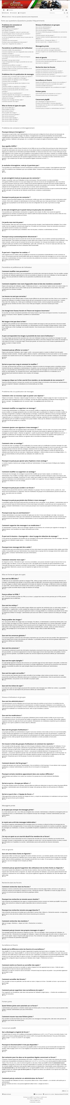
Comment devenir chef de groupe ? (45, 35)
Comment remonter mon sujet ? (10, 101)
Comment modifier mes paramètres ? (12, 50)
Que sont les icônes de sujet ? (10, 121)
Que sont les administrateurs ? (44, 27)
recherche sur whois (36, 1061)
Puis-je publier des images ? (9, 112)
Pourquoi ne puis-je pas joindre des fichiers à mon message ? (15, 90)
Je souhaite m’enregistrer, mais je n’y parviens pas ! (15, 32)
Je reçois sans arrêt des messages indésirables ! (48, 50)
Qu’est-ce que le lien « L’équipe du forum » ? (47, 42)
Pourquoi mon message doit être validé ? (13, 100)
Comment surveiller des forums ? (44, 85)
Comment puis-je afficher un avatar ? (11, 65)
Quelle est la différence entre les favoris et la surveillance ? (51, 82)
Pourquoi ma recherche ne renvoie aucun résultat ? (49, 71)
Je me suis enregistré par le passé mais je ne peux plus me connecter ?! (17, 38)
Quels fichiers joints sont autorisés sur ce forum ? (49, 93)
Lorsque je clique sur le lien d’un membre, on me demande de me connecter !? (17, 69)
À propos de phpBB (16, 1037)
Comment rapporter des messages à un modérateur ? (16, 94)
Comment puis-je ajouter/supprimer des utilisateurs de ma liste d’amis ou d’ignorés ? (51, 62)
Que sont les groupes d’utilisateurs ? (45, 30)
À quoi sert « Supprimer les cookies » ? (12, 43)
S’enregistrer (23, 13)
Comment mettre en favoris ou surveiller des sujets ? (49, 84)
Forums (11, 10)
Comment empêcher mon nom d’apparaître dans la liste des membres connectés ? (17, 52)
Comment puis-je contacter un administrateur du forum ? (50, 108)
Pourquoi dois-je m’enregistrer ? (10, 29)
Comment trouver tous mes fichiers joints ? (47, 95)
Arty (32, 1098)
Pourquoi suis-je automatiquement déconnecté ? (14, 42)
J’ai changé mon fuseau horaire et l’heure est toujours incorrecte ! (16, 57)
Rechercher (6, 13)
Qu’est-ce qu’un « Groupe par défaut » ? (46, 40)
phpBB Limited (44, 1034)
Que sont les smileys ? (8, 111)
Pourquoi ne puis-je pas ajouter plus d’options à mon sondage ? (16, 83)
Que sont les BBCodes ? (8, 107)
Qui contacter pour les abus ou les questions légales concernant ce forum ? (49, 105)
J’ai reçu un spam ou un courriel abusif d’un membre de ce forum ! (51, 52)
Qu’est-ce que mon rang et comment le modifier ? (15, 66)
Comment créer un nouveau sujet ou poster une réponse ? (17, 76)
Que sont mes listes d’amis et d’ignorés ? (46, 59)
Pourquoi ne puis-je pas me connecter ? (12, 35)
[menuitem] (51, 10)
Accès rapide (4, 10)
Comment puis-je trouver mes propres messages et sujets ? (51, 76)
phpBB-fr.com (37, 1100)
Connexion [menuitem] (63, 10)
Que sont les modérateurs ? (43, 28)
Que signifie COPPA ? (8, 30)
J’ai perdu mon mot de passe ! (10, 40)
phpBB (4, 328)
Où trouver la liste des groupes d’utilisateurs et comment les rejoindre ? (51, 32)
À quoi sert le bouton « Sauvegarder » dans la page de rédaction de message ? (16, 97)
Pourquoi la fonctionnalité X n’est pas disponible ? (49, 103)
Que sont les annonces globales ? (11, 114)
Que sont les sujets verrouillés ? (10, 119)
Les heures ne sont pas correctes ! (11, 55)
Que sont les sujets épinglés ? (10, 117)
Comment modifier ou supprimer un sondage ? (14, 86)
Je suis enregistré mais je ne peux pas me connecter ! (16, 34)
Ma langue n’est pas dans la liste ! (11, 60)
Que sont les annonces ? (8, 116)
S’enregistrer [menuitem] (67, 10)
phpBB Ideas (17, 1048)
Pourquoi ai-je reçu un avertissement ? (12, 93)
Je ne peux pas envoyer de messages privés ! (48, 48)
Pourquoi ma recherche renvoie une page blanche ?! (49, 72)
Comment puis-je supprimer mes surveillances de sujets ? (51, 87)
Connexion (14, 13)
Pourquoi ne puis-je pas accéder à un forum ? (14, 88)
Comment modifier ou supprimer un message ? (14, 78)
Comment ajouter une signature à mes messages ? (15, 79)
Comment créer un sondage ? (10, 81)
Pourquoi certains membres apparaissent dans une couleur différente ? (51, 37)
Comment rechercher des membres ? (45, 74)
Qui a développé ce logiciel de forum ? (46, 101)
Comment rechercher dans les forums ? (46, 69)
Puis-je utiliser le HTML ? (8, 109)
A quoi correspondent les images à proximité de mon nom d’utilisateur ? (17, 62)
